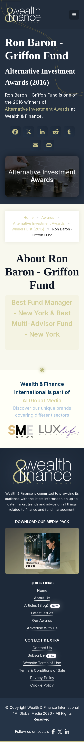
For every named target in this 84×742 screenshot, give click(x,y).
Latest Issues (42, 613)
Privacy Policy (42, 678)
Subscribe (36, 655)
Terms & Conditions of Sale (42, 670)
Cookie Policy (42, 685)
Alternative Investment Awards (37, 109)
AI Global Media (42, 400)
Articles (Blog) (36, 605)
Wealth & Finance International (53, 707)
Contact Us (42, 648)
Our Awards (42, 620)
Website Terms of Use (42, 663)
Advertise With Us (42, 628)
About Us (42, 598)
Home (28, 217)
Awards (47, 217)
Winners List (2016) (27, 229)
